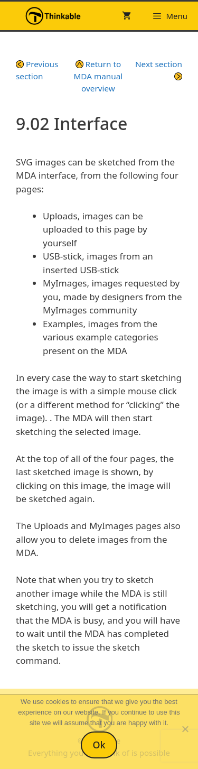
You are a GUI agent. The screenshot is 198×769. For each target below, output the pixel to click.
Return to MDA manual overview (98, 76)
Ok (98, 744)
